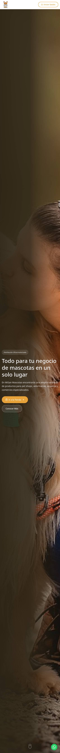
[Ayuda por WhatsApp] (54, 747)
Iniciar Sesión (48, 4)
